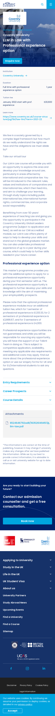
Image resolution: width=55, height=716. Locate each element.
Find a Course (24, 29)
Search (42, 4)
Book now (27, 521)
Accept (12, 710)
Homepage (9, 29)
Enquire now (12, 61)
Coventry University (13, 75)
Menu (51, 4)
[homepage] (9, 4)
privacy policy (25, 704)
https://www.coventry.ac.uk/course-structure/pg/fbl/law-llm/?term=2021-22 (25, 118)
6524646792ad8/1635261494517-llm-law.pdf (27, 424)
